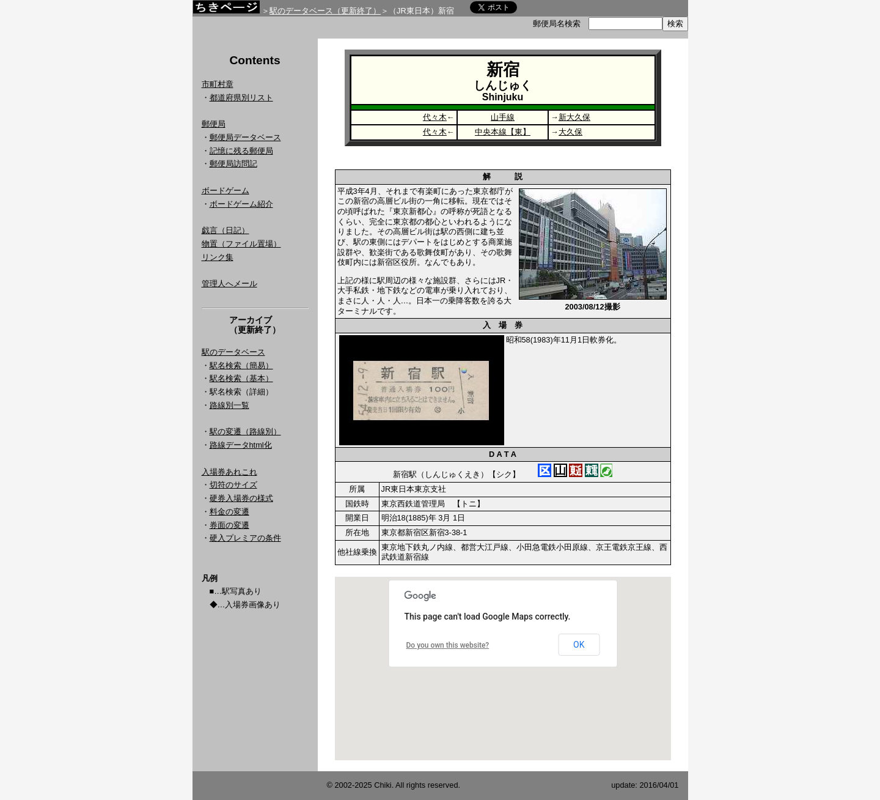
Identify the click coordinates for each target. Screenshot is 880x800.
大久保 (570, 131)
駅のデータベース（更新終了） (325, 10)
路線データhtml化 (241, 445)
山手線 (503, 117)
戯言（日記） (225, 230)
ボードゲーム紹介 (241, 204)
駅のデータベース (233, 352)
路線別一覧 (229, 405)
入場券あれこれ (229, 471)
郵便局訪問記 (233, 163)
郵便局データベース (245, 137)
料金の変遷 (229, 511)
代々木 (435, 117)
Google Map (503, 668)
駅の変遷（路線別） (245, 431)
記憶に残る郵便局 (241, 150)
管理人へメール (229, 283)
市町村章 (217, 84)
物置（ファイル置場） (241, 243)
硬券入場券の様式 (241, 498)
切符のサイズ (233, 484)
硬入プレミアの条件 (245, 538)
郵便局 (214, 123)
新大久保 (574, 117)
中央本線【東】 (502, 131)
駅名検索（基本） (241, 378)
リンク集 (217, 257)
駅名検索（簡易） (241, 365)
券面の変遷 (229, 525)
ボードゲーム (225, 190)
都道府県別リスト (241, 97)
